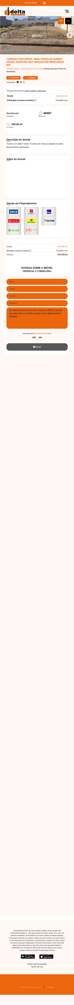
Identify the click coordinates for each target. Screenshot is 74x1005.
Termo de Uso (37, 967)
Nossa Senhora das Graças (32, 69)
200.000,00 (62, 96)
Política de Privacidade (37, 964)
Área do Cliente (31, 3)
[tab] (61, 21)
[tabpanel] (37, 35)
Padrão (16, 69)
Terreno (9, 69)
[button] (44, 3)
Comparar (30, 78)
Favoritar (13, 78)
